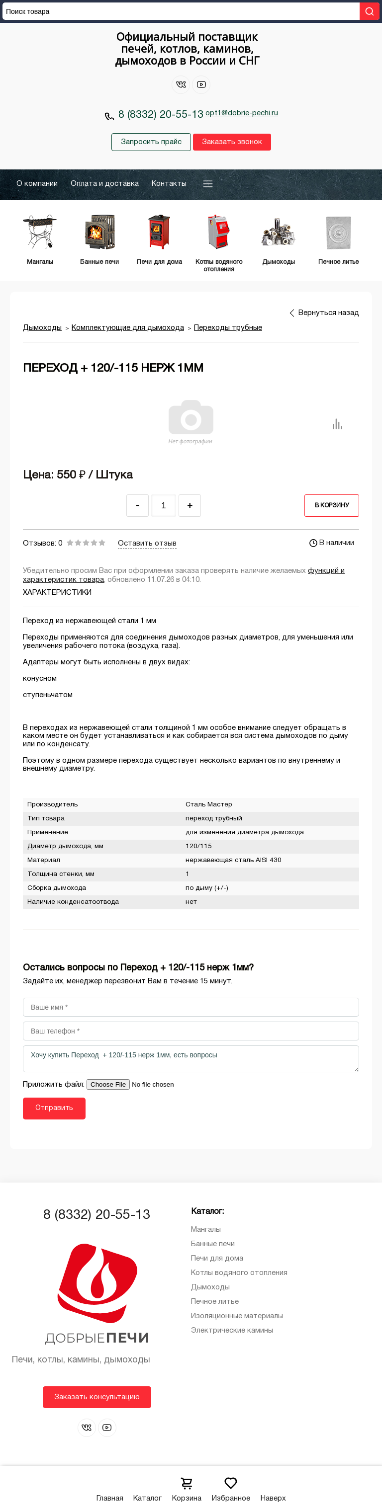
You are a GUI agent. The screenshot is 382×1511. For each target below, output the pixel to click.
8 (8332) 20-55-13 (160, 115)
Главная (110, 1486)
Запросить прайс (151, 142)
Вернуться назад (328, 313)
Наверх (273, 1486)
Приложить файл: (55, 1084)
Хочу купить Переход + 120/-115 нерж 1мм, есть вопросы (191, 1058)
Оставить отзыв (147, 543)
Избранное (231, 1486)
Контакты (169, 183)
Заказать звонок (232, 142)
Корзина (187, 1486)
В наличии (331, 543)
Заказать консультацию (97, 1397)
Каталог (147, 1486)
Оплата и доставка (105, 183)
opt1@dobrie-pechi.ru (241, 113)
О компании (37, 183)
